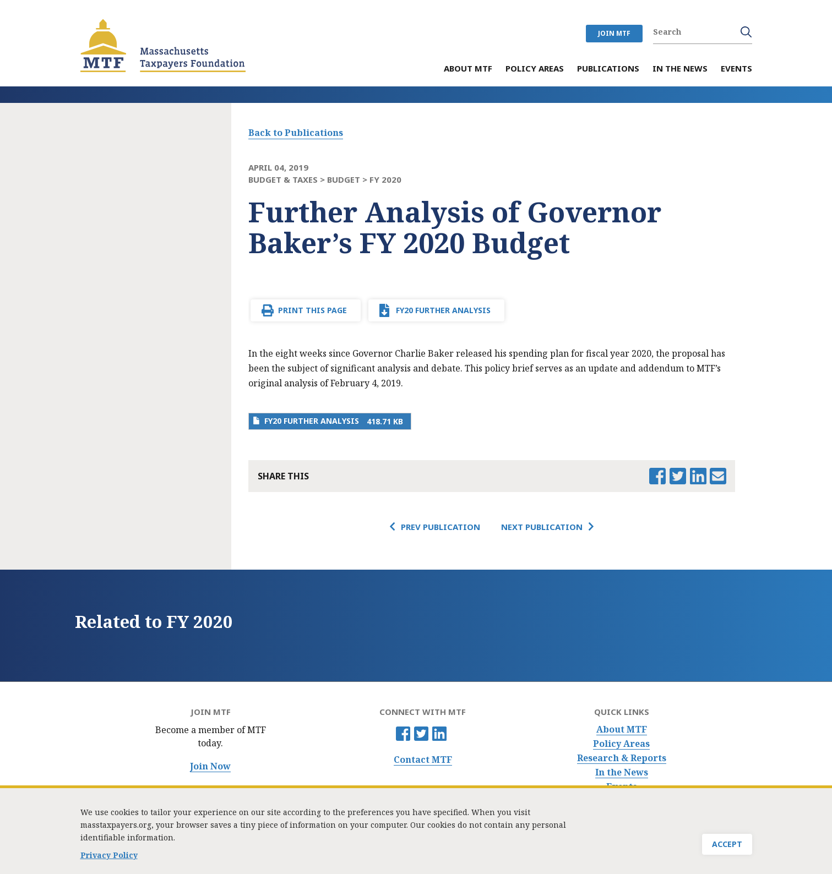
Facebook (403, 733)
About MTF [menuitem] (468, 69)
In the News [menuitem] (680, 69)
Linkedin (439, 733)
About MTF (621, 729)
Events (621, 787)
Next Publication (542, 526)
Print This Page (312, 310)
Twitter (421, 733)
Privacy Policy (109, 857)
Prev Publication (440, 526)
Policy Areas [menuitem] (534, 69)
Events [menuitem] (736, 69)
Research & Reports (621, 758)
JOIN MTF (614, 33)
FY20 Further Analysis (443, 310)
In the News (621, 772)
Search (746, 32)
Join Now (210, 766)
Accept (727, 846)
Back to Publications (295, 133)
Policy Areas (621, 744)
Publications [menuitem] (608, 69)
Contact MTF (423, 760)
